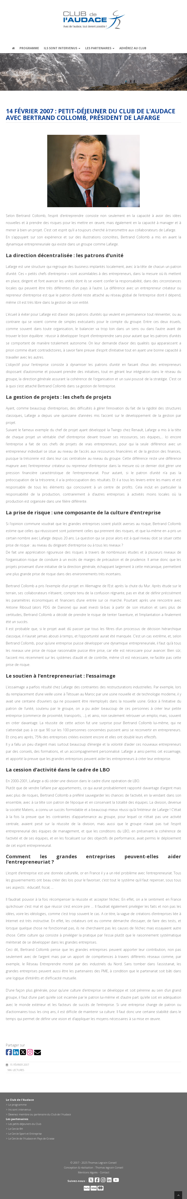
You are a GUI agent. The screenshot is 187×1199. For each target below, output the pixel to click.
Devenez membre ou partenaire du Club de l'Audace (39, 1114)
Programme (29, 48)
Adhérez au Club (132, 48)
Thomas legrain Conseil (109, 1167)
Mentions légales (88, 1172)
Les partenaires (99, 48)
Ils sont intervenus (62, 48)
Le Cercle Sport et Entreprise (25, 1133)
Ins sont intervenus (19, 1109)
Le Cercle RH (15, 1129)
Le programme (17, 1104)
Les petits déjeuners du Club (24, 1124)
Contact (104, 1172)
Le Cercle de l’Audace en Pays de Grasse (31, 1138)
